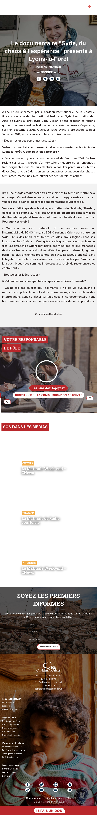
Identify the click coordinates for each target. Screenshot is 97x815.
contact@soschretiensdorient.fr (48, 689)
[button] (94, 7)
